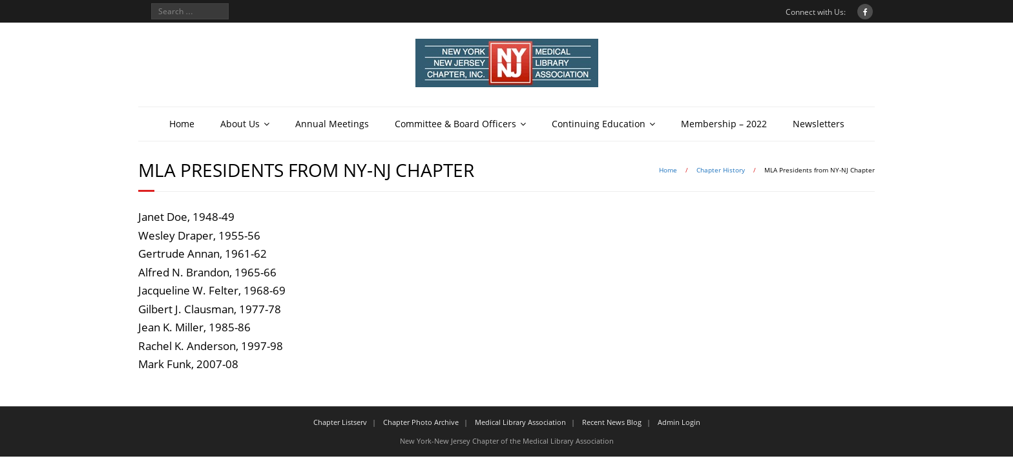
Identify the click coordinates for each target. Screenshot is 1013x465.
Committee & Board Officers (455, 124)
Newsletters (818, 124)
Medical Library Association (520, 422)
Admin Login (679, 422)
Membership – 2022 (724, 124)
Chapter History (720, 169)
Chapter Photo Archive (421, 422)
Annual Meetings (332, 124)
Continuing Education (598, 124)
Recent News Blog (612, 422)
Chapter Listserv (340, 422)
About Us (240, 124)
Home (181, 124)
